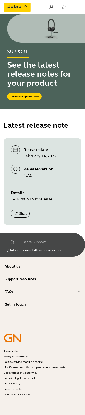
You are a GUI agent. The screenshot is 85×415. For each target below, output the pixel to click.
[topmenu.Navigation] (76, 7)
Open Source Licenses (17, 394)
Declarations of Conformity (20, 372)
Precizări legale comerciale (20, 378)
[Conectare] (51, 7)
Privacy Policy (12, 383)
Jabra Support (34, 242)
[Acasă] (11, 242)
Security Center (13, 389)
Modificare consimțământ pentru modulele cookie (34, 367)
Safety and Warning (16, 356)
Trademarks (11, 351)
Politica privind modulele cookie (23, 361)
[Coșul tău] (64, 7)
